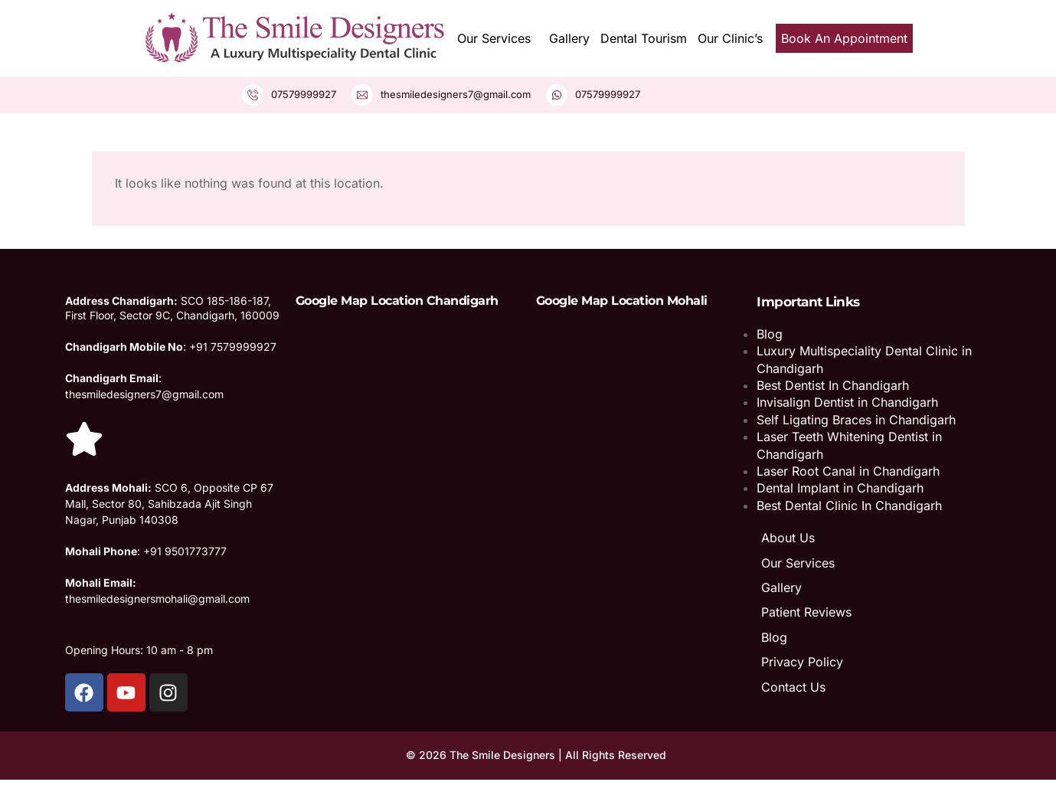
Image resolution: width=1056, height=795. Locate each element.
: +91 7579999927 (170, 346)
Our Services (494, 38)
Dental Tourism (643, 38)
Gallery (569, 38)
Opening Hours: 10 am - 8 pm (139, 649)
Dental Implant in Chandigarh (840, 488)
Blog (770, 334)
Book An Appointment (844, 38)
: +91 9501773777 (146, 551)
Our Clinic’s (730, 38)
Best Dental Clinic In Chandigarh (849, 505)
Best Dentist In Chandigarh (833, 385)
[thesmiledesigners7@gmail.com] (362, 95)
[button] (498, 38)
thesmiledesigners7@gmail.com (456, 94)
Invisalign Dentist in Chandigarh (847, 402)
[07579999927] (252, 95)
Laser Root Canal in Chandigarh (848, 471)
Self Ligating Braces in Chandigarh (856, 419)
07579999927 (303, 94)
